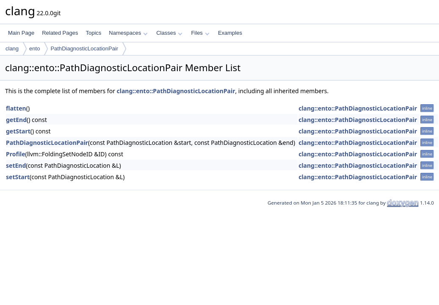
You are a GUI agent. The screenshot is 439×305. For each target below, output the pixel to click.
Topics (93, 33)
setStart (18, 177)
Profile (15, 154)
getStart (18, 131)
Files (200, 33)
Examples (230, 33)
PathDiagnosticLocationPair (84, 48)
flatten (16, 108)
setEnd (16, 165)
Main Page (21, 33)
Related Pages (60, 33)
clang (12, 48)
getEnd (16, 120)
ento (34, 48)
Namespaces (128, 33)
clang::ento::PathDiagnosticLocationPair (176, 91)
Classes (169, 33)
